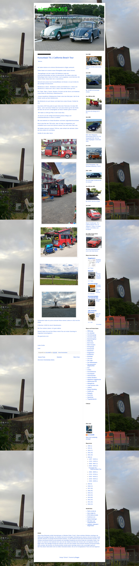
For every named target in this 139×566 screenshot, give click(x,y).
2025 (89, 446)
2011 (89, 502)
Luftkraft (89, 387)
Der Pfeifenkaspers (92, 362)
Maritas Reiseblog (92, 389)
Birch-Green (90, 343)
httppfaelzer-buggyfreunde (94, 379)
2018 (89, 486)
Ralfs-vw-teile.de (91, 511)
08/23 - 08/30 (92, 466)
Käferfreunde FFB (92, 381)
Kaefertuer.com (91, 517)
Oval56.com (90, 391)
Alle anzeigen (98, 324)
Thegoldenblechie (92, 399)
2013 (89, 497)
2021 (89, 455)
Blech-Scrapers (91, 344)
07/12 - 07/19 (92, 474)
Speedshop (90, 397)
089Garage (90, 331)
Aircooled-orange (91, 337)
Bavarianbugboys (91, 339)
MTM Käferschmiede (92, 515)
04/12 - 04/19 (92, 476)
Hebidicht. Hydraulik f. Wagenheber (93, 525)
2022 (89, 452)
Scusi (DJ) (90, 395)
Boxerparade (90, 348)
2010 (89, 504)
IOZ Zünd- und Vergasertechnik (91, 521)
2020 (89, 457)
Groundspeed (90, 373)
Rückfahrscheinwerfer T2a (98, 261)
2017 (89, 488)
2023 (89, 450)
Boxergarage (90, 346)
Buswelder (90, 356)
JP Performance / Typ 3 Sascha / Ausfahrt (98, 275)
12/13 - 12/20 (92, 461)
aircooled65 (53, 9)
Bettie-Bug (90, 341)
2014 (89, 495)
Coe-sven (89, 358)
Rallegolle (90, 271)
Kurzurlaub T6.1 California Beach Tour (56, 57)
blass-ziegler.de (91, 513)
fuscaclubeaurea (91, 371)
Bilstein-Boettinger (92, 519)
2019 (89, 484)
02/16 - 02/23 (92, 479)
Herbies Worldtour (92, 377)
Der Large (89, 360)
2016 (89, 490)
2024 (89, 448)
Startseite (59, 357)
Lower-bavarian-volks (92, 385)
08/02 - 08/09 (92, 472)
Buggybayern (91, 258)
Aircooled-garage (91, 335)
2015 (89, 493)
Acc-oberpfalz (90, 333)
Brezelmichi (90, 350)
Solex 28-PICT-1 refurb (98, 315)
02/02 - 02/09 (92, 481)
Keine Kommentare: (63, 352)
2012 (89, 499)
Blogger (77, 557)
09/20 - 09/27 (92, 463)
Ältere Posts (76, 357)
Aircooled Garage (93, 283)
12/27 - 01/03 (92, 459)
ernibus (89, 369)
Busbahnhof (90, 354)
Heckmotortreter (91, 375)
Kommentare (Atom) (49, 360)
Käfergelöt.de (90, 383)
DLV (88, 367)
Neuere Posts (41, 357)
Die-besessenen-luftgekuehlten (91, 365)
